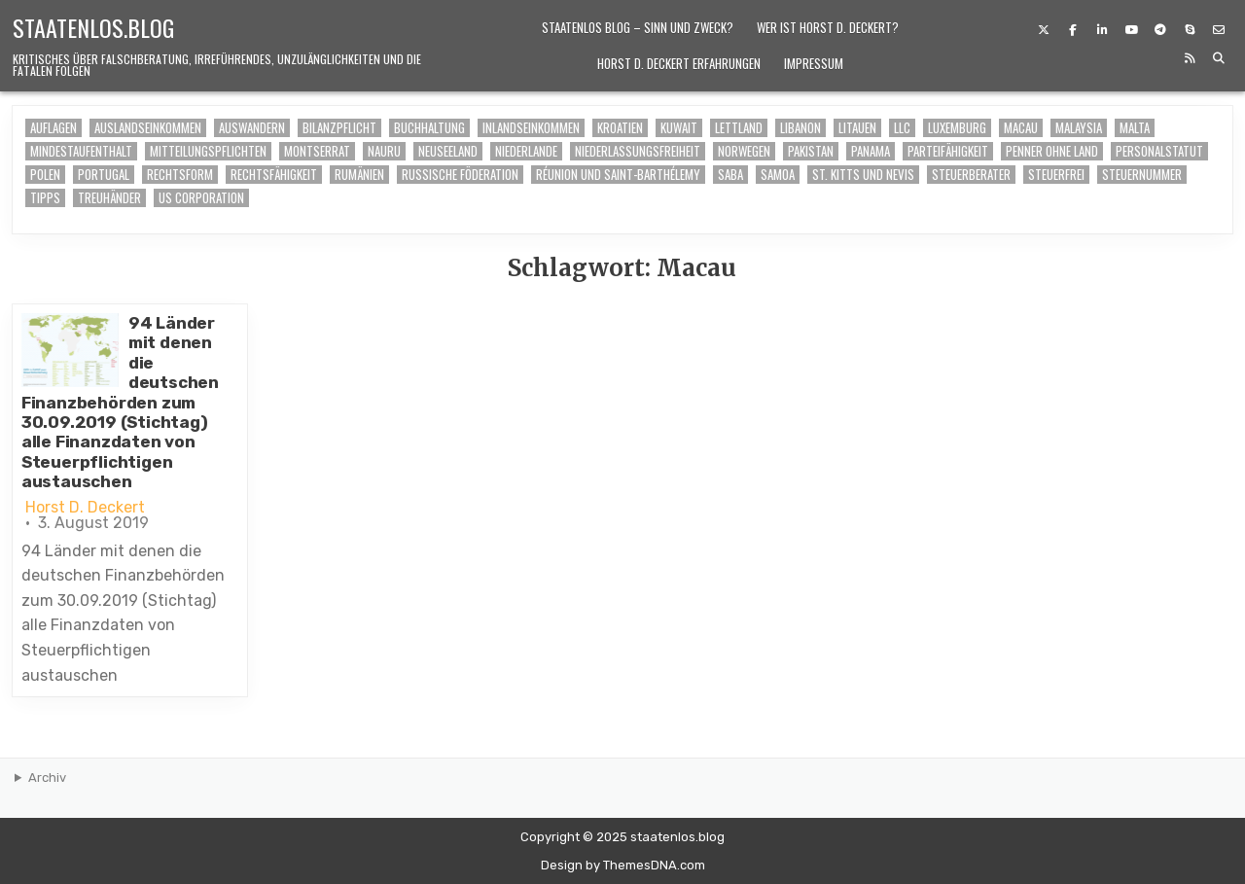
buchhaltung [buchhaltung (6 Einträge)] (429, 128)
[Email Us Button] (1218, 30)
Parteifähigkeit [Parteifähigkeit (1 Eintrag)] (947, 151)
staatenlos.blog (93, 27)
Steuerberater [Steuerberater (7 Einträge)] (971, 174)
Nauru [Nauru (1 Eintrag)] (384, 151)
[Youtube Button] (1131, 30)
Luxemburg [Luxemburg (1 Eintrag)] (957, 128)
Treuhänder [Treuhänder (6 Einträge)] (109, 198)
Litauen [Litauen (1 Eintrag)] (857, 128)
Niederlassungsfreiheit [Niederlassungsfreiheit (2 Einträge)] (637, 151)
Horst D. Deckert (85, 507)
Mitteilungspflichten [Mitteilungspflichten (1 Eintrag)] (208, 151)
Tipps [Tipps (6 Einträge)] (45, 198)
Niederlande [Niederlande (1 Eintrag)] (526, 151)
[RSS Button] (1189, 58)
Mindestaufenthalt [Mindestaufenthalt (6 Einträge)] (81, 151)
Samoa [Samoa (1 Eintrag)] (778, 174)
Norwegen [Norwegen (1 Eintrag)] (744, 151)
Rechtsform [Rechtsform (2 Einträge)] (180, 174)
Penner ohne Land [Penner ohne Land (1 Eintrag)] (1052, 151)
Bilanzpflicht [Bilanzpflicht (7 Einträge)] (339, 128)
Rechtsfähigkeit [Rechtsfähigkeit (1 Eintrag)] (274, 174)
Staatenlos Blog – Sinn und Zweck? (637, 27)
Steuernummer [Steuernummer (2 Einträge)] (1142, 174)
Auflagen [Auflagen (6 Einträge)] (53, 128)
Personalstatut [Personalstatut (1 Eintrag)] (1159, 151)
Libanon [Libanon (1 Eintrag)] (800, 128)
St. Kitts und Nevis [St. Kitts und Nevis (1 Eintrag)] (863, 174)
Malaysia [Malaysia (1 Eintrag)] (1078, 128)
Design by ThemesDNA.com (623, 865)
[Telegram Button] (1160, 30)
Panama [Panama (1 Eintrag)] (870, 151)
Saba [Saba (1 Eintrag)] (730, 174)
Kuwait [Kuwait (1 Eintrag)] (678, 128)
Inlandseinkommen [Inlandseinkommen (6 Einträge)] (531, 128)
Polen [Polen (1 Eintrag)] (45, 174)
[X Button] (1043, 30)
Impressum (813, 63)
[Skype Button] (1189, 30)
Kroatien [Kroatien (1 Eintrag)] (620, 128)
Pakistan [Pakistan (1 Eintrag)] (811, 151)
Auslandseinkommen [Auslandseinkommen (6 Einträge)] (147, 128)
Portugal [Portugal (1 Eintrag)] (103, 174)
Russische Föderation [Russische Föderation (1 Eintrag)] (460, 174)
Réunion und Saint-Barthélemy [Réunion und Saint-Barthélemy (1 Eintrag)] (618, 174)
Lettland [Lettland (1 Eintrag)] (739, 128)
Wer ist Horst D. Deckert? (828, 27)
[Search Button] (1218, 58)
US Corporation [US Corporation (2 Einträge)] (201, 198)
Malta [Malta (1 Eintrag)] (1135, 128)
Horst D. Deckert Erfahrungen (679, 63)
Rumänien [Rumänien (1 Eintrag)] (359, 174)
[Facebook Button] (1072, 30)
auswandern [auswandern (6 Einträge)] (252, 128)
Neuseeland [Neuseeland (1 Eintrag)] (448, 151)
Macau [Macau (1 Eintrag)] (1021, 128)
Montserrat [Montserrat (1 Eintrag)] (317, 151)
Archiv (47, 777)
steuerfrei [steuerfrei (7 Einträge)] (1056, 174)
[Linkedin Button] (1102, 30)
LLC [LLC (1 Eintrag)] (902, 128)
